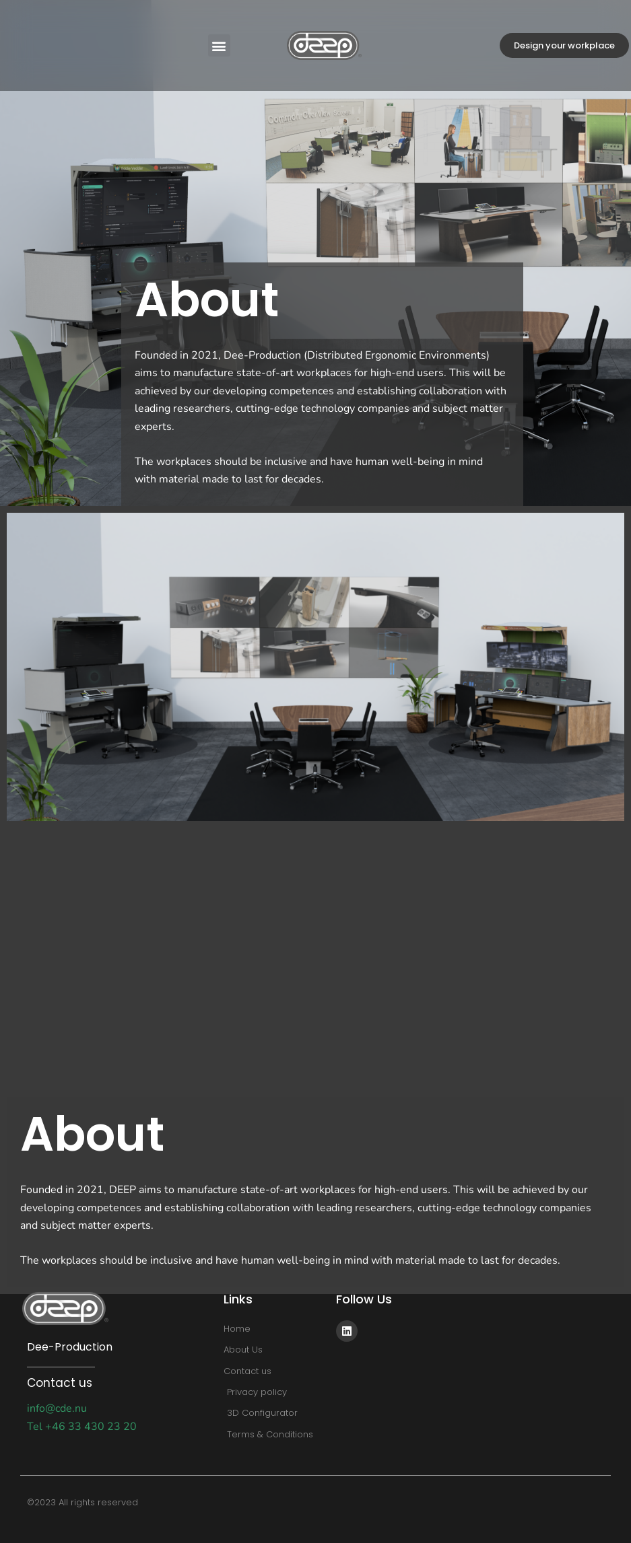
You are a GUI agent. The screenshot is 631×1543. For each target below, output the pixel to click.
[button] (219, 45)
